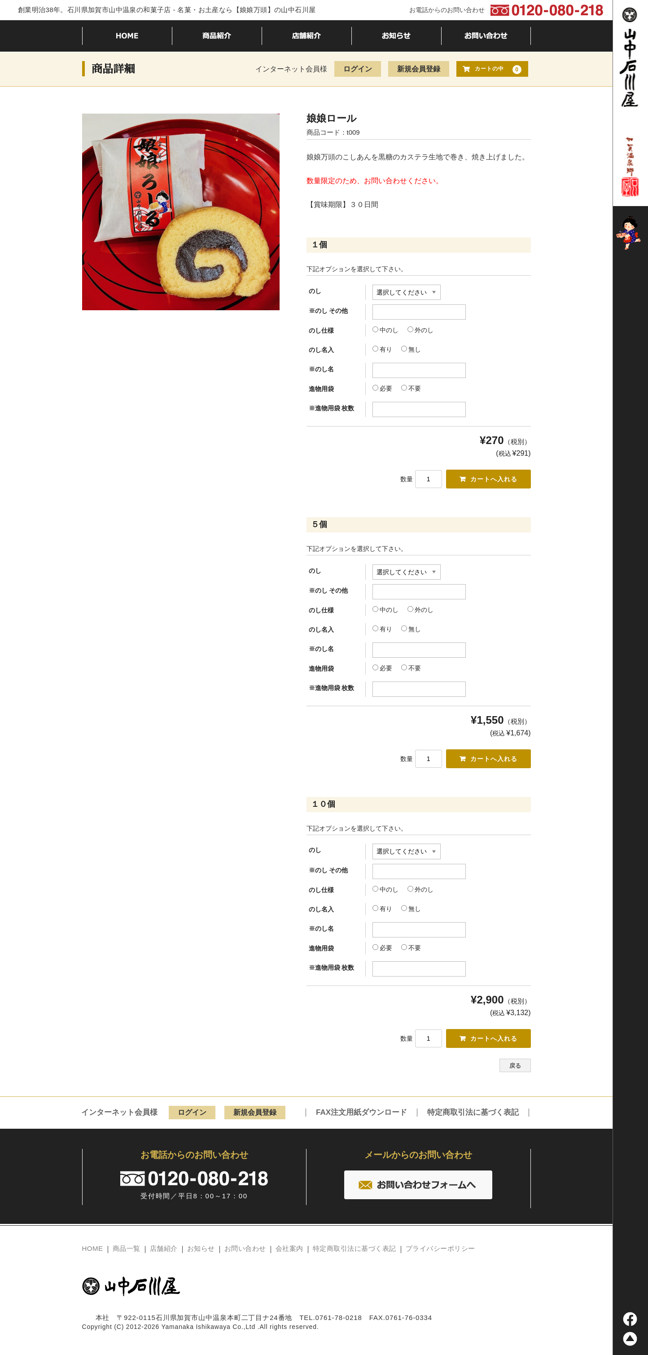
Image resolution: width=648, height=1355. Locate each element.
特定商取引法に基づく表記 (473, 1116)
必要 (382, 388)
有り (382, 349)
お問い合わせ (245, 1251)
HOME (92, 1251)
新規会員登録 (418, 69)
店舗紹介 (164, 1251)
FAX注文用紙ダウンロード (361, 1116)
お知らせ (201, 1251)
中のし (385, 330)
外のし (420, 330)
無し (411, 349)
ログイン (357, 69)
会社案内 (289, 1251)
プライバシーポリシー (440, 1251)
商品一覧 (126, 1251)
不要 (411, 388)
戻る (515, 1069)
